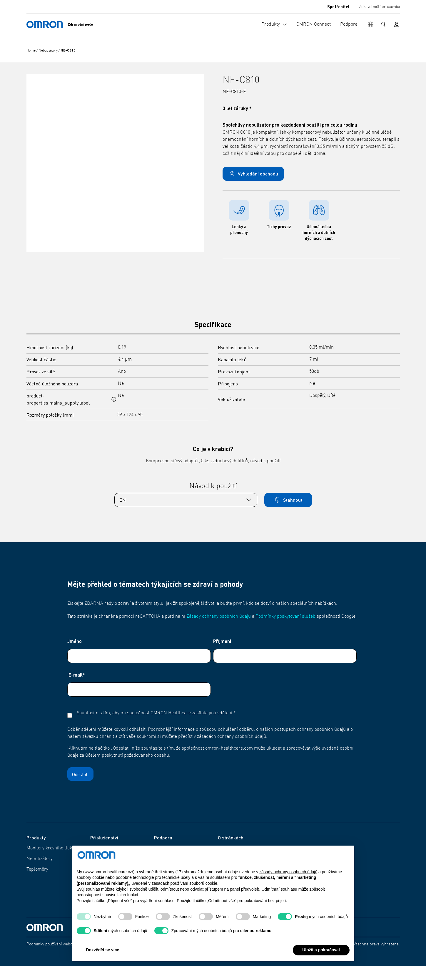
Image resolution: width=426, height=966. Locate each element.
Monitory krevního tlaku (50, 848)
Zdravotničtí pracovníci (379, 7)
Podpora (162, 848)
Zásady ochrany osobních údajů (218, 616)
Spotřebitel (338, 6)
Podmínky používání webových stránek (60, 944)
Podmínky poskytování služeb (285, 616)
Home (31, 50)
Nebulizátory (49, 50)
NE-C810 (68, 50)
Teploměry (37, 869)
